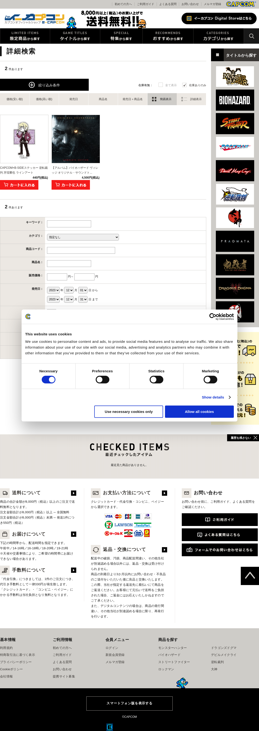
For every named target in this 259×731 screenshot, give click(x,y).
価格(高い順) (44, 99)
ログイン (112, 648)
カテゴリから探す (219, 36)
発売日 (73, 99)
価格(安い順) (14, 99)
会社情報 (6, 676)
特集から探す (121, 36)
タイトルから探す (75, 36)
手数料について (23, 570)
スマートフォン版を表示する (129, 703)
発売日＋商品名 (133, 99)
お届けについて (23, 534)
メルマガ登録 (212, 4)
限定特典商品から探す (25, 36)
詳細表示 (196, 99)
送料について (20, 492)
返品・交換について (118, 549)
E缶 (109, 727)
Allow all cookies (199, 412)
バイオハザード (169, 655)
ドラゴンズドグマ (223, 648)
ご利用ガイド (62, 655)
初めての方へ (62, 648)
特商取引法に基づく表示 (17, 655)
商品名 (103, 99)
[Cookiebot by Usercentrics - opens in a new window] (213, 316)
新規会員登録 (115, 655)
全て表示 (171, 85)
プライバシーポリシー (16, 662)
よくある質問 (168, 4)
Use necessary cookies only (129, 412)
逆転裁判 (217, 662)
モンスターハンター (172, 648)
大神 (214, 669)
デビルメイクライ (223, 655)
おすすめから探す (168, 36)
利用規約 (6, 648)
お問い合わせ (190, 4)
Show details (213, 397)
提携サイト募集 (64, 676)
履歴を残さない (241, 438)
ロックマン (166, 669)
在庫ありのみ (197, 85)
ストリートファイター (174, 662)
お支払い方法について (121, 492)
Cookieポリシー (11, 669)
